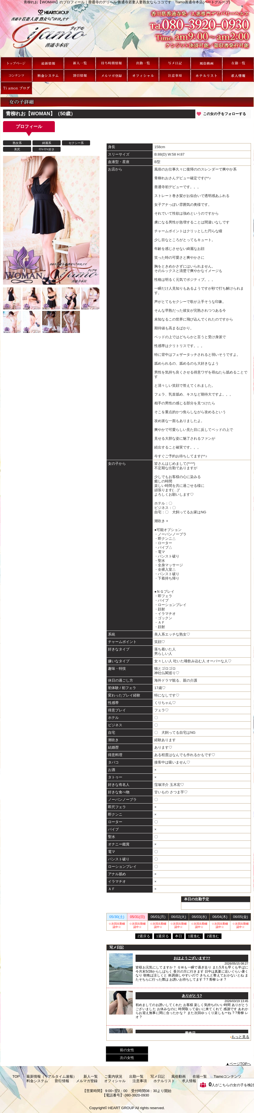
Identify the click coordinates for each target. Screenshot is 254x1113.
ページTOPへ (240, 1064)
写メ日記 (175, 63)
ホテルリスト (206, 76)
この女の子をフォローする (224, 114)
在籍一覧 (238, 63)
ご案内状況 (111, 63)
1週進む (194, 936)
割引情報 (80, 76)
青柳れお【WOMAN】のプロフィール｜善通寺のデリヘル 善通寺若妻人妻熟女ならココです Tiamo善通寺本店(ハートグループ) (127, 30)
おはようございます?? (192, 958)
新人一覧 (80, 63)
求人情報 (238, 76)
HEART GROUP (121, 1108)
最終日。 (192, 1033)
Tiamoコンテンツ (16, 76)
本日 (178, 936)
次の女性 (127, 1058)
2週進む (213, 936)
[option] (51, 220)
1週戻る (162, 936)
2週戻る (143, 936)
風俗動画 (206, 63)
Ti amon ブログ (16, 88)
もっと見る (240, 1037)
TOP (16, 63)
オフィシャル (143, 76)
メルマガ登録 (111, 76)
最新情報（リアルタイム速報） (48, 63)
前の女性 (127, 1050)
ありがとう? (192, 996)
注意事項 (175, 76)
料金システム (48, 76)
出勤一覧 (143, 63)
